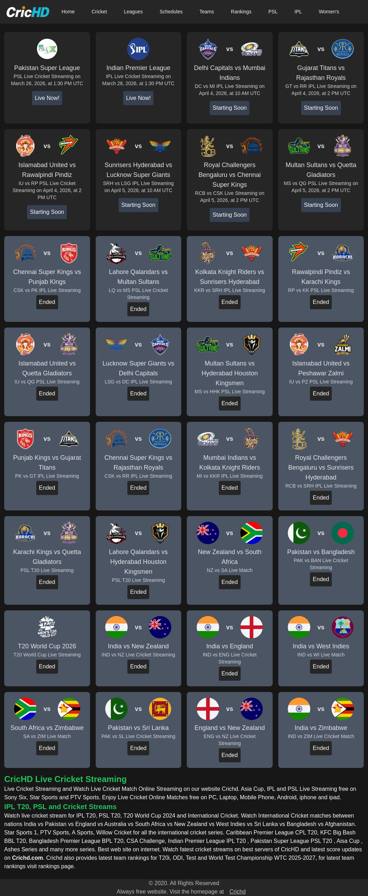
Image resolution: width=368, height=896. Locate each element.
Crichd (237, 892)
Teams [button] (206, 11)
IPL (298, 11)
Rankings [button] (241, 11)
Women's (329, 11)
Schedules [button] (171, 11)
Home (68, 11)
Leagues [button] (133, 11)
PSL (273, 11)
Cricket (99, 11)
